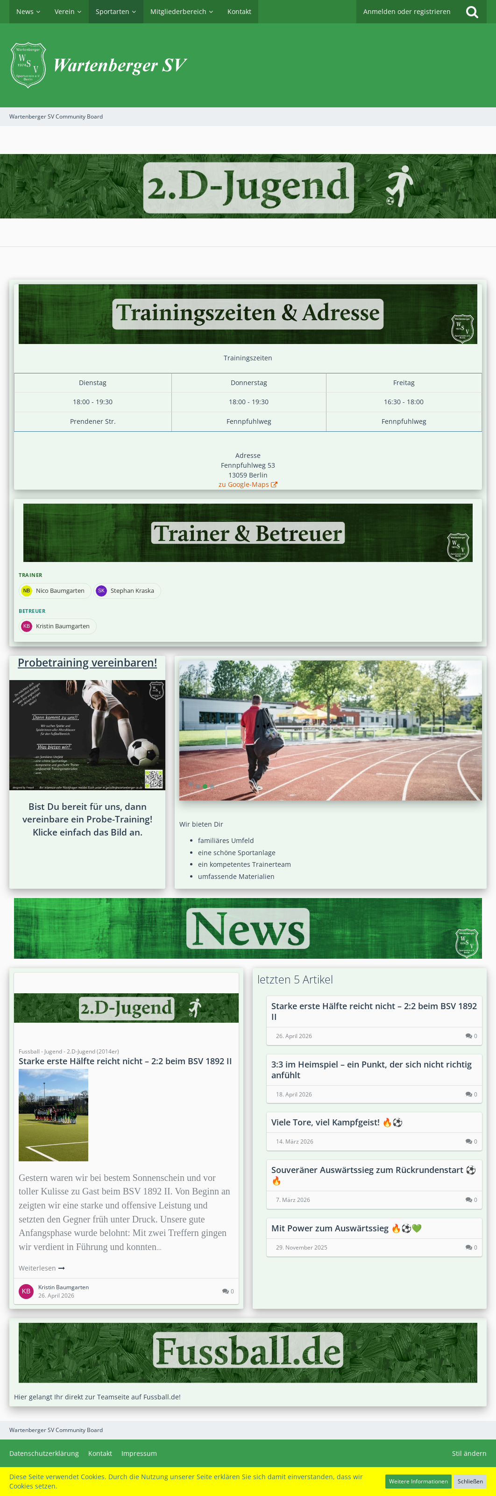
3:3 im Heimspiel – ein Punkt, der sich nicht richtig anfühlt (371, 1070)
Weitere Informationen (418, 1481)
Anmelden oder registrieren (407, 11)
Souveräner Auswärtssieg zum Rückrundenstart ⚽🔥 (373, 1175)
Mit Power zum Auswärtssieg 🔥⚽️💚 (346, 1228)
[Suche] (472, 11)
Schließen (470, 1481)
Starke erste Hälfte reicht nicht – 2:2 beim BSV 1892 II (125, 1061)
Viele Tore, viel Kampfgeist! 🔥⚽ (337, 1122)
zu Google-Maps (244, 484)
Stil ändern (469, 1453)
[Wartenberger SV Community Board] (248, 65)
